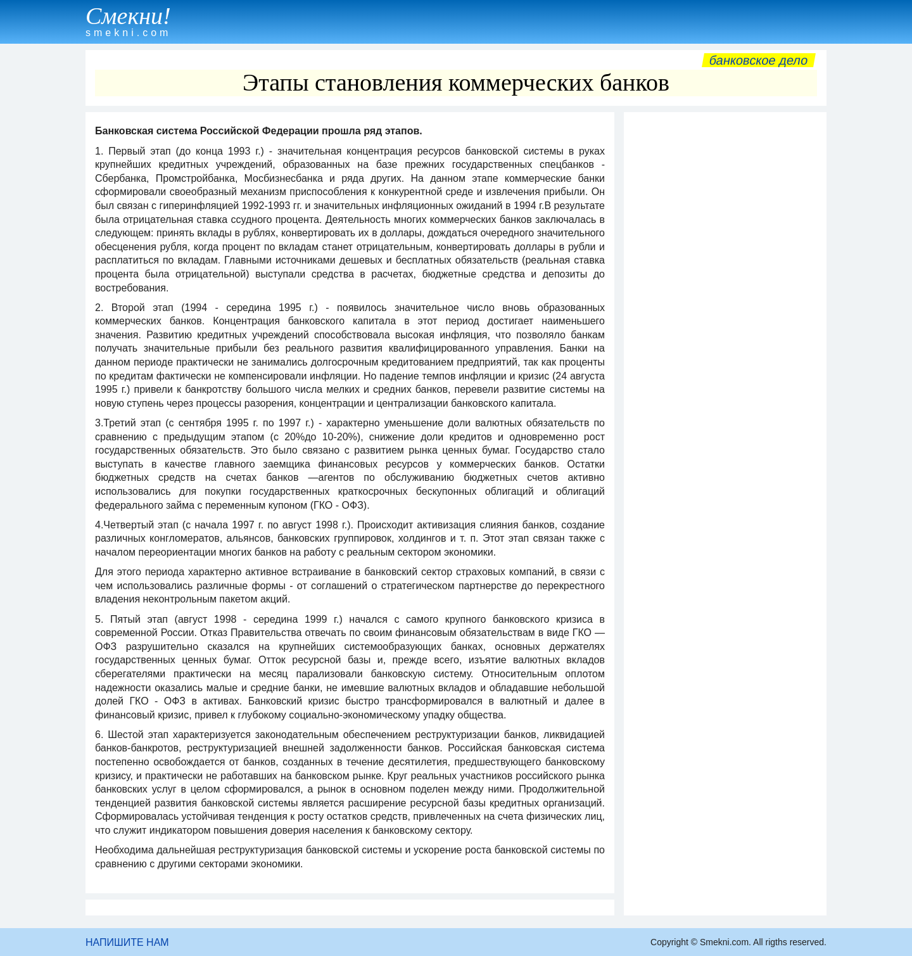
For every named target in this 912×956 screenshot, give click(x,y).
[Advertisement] (725, 308)
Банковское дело (758, 60)
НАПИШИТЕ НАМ (127, 942)
